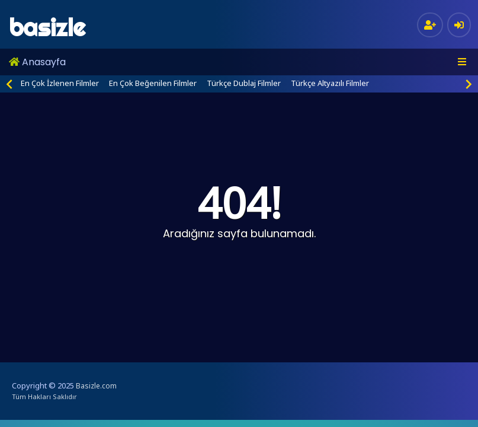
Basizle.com (96, 386)
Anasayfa (37, 62)
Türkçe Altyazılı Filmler (330, 83)
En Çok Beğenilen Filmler (153, 83)
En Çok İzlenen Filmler (60, 83)
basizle (47, 27)
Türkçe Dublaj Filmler (244, 83)
